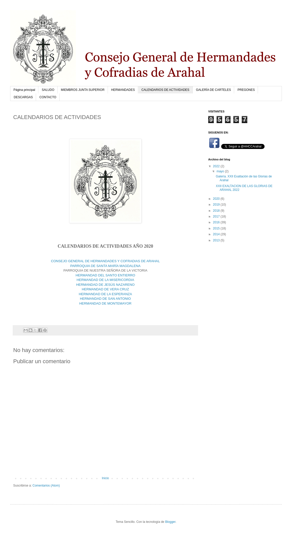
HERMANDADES (123, 90)
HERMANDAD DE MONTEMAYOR (105, 303)
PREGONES (246, 90)
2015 (217, 228)
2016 (217, 222)
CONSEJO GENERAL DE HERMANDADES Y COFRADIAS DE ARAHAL (105, 261)
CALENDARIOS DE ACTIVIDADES (165, 90)
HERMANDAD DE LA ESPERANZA (105, 294)
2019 (217, 204)
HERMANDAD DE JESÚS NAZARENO (105, 285)
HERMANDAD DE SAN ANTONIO (105, 299)
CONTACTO (47, 97)
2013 (217, 240)
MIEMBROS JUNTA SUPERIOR (83, 90)
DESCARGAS (23, 97)
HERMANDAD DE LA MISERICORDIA (105, 280)
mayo (221, 171)
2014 (217, 234)
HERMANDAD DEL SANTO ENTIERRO (105, 275)
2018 (217, 210)
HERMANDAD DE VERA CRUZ (105, 289)
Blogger (170, 522)
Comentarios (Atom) (46, 485)
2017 (217, 216)
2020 (217, 199)
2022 (217, 166)
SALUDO (48, 90)
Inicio (105, 478)
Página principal (24, 90)
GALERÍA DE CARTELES (213, 90)
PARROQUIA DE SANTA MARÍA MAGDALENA (105, 266)
